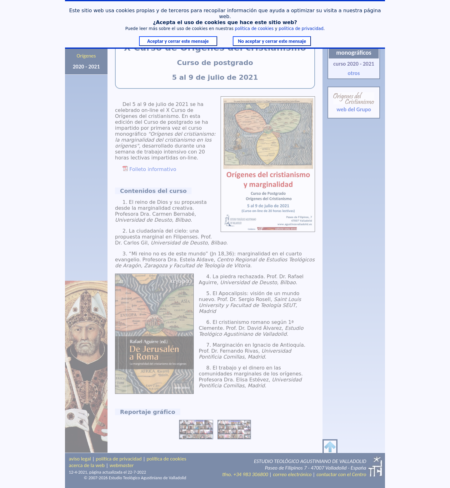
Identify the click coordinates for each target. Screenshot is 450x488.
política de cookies (254, 28)
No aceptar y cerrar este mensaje (272, 41)
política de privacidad (301, 28)
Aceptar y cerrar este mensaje (178, 41)
